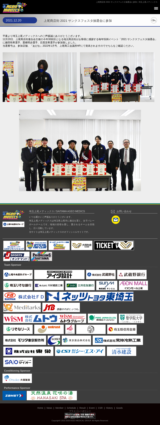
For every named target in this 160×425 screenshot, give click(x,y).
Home (40, 408)
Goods (119, 408)
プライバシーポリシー (80, 411)
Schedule (71, 408)
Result (82, 408)
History (109, 408)
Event (92, 408)
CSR (100, 408)
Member (59, 408)
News (49, 408)
